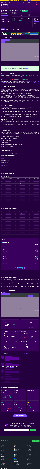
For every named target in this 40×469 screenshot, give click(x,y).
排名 (5, 7)
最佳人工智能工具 (3, 463)
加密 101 (2, 446)
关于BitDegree (29, 454)
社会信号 (18, 29)
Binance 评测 (29, 446)
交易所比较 (2, 459)
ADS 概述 (2, 29)
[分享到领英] (20, 268)
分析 (7, 410)
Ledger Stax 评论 (16, 465)
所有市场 (7, 29)
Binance (28, 81)
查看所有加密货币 (20, 415)
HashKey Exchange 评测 (30, 449)
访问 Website (36, 331)
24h (28, 18)
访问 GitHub (17, 341)
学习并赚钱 (2, 445)
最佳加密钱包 (2, 460)
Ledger (31, 82)
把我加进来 (33, 429)
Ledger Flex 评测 (16, 463)
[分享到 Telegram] (22, 268)
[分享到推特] (16, 268)
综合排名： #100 (3, 13)
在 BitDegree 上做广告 (30, 460)
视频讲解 (6, 164)
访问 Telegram (17, 331)
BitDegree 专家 (29, 455)
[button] (36, 4)
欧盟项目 (28, 458)
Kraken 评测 (28, 445)
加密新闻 (6, 162)
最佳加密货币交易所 (3, 458)
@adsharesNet (4, 292)
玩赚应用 (2, 454)
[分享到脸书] (18, 268)
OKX (31, 81)
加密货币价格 (2, 464)
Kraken (26, 81)
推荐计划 (28, 459)
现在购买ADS (24, 10)
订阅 (36, 440)
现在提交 (12, 367)
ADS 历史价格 (13, 29)
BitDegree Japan (29, 463)
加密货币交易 (2, 453)
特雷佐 (35, 82)
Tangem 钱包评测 (16, 464)
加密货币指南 (2, 449)
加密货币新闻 (2, 450)
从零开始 (2, 165)
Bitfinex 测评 (29, 450)
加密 (3, 7)
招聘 (28, 464)
